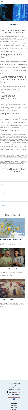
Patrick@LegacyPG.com (14, 397)
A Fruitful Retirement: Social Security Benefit (11, 239)
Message (2, 193)
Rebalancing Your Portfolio (7, 299)
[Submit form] (4, 205)
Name (1, 176)
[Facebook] (14, 399)
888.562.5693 (17, 392)
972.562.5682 (16, 389)
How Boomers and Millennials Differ (9, 268)
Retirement (14, 405)
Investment (14, 407)
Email (1, 184)
